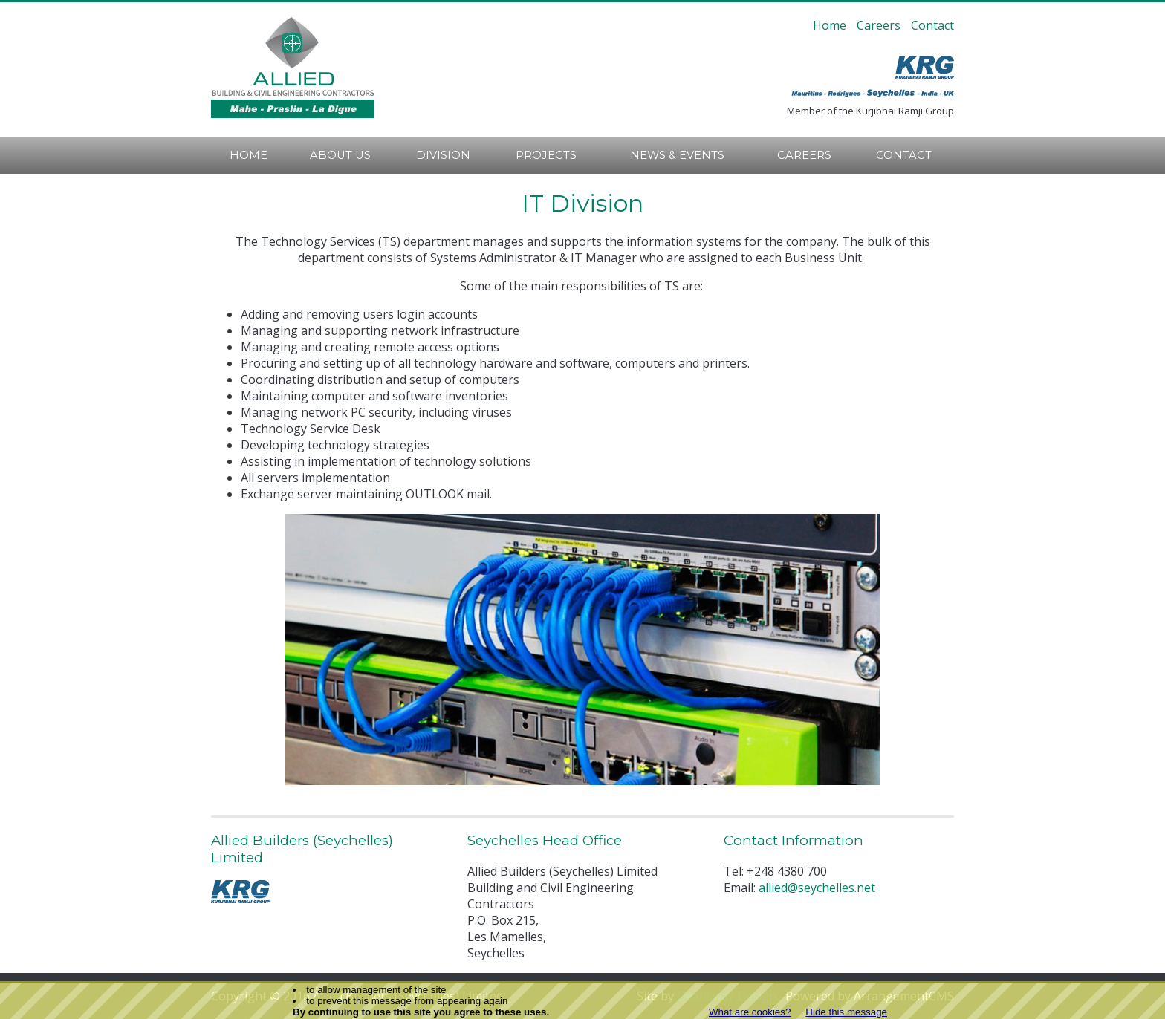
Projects (546, 155)
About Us (340, 155)
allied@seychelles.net (817, 887)
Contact (932, 25)
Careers (878, 25)
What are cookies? (750, 1012)
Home (829, 25)
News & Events (677, 155)
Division (443, 155)
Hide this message (846, 1012)
